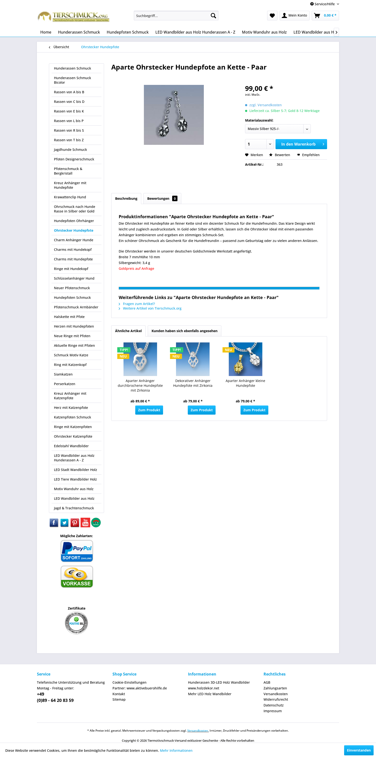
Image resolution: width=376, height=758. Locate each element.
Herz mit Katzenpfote (71, 407)
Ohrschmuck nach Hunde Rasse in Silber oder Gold (74, 208)
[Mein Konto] (295, 15)
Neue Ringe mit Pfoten (72, 336)
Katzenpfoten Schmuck (72, 417)
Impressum (273, 711)
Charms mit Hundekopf (73, 249)
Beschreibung (126, 198)
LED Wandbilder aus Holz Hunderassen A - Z (74, 457)
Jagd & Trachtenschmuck (74, 508)
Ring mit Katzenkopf (70, 364)
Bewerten (280, 155)
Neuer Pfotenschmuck (72, 288)
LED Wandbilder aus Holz (74, 498)
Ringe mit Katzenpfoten (73, 426)
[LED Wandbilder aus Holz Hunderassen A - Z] (195, 32)
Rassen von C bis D (69, 101)
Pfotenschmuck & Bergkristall (68, 171)
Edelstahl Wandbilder (71, 446)
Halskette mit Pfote (69, 316)
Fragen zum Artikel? (137, 303)
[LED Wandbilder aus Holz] (316, 32)
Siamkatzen (63, 374)
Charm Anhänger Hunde (73, 240)
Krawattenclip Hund (70, 197)
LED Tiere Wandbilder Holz (75, 479)
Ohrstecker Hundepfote (73, 230)
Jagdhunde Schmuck (70, 149)
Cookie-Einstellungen (129, 682)
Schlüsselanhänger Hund (74, 278)
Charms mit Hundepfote (73, 259)
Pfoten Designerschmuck (74, 159)
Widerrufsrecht (276, 699)
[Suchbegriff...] (176, 15)
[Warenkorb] (325, 15)
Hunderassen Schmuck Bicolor (72, 80)
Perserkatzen (64, 384)
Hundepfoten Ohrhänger (74, 220)
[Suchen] (213, 15)
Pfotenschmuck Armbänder (76, 307)
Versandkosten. (198, 731)
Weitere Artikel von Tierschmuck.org (150, 308)
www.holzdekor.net (203, 688)
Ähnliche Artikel (128, 331)
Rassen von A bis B (69, 92)
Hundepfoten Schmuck (72, 297)
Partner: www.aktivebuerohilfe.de (139, 688)
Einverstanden (359, 750)
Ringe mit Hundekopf (71, 268)
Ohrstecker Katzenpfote (73, 436)
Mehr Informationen (176, 750)
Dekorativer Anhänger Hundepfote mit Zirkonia (192, 383)
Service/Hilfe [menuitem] (323, 4)
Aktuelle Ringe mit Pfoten (74, 345)
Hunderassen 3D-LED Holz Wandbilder (219, 682)
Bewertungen (162, 198)
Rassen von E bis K (69, 111)
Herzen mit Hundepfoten (74, 326)
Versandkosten (276, 694)
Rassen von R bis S (69, 130)
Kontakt (118, 694)
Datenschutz (274, 705)
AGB (267, 682)
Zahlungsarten (275, 688)
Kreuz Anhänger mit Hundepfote (70, 185)
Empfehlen (308, 155)
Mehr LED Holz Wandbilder (209, 694)
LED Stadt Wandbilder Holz (75, 469)
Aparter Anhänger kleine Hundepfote (245, 383)
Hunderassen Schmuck (72, 68)
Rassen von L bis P (69, 120)
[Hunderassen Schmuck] (79, 32)
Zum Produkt (149, 410)
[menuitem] (176, 15)
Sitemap (119, 699)
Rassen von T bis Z (69, 140)
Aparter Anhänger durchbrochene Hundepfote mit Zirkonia (140, 385)
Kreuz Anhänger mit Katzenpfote (70, 395)
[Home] (46, 32)
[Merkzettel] (272, 15)
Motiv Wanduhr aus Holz (74, 489)
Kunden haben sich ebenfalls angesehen (184, 331)
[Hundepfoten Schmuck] (127, 32)
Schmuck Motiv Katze (71, 355)
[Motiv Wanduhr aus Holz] (264, 32)
